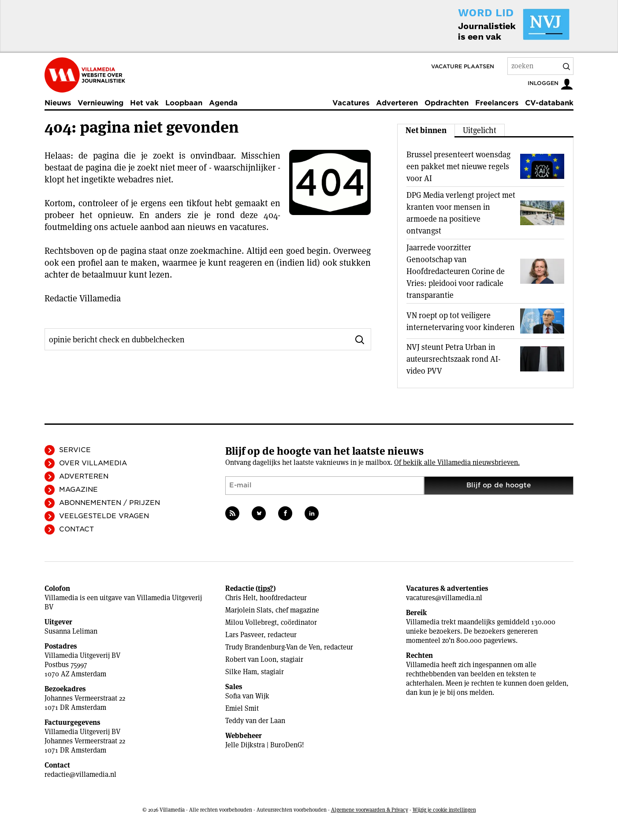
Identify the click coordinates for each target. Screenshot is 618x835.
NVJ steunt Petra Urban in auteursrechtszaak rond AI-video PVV (453, 359)
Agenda (223, 103)
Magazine (78, 490)
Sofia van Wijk (247, 696)
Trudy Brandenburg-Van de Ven (272, 647)
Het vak (144, 103)
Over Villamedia (93, 463)
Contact (76, 529)
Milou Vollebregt (251, 622)
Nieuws (58, 103)
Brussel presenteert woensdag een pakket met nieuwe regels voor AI (458, 166)
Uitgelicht (479, 130)
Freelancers (496, 103)
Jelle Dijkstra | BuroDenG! (264, 745)
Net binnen (426, 130)
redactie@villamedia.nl (80, 774)
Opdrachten (446, 103)
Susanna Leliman (71, 631)
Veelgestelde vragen (104, 516)
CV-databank (549, 103)
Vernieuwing (100, 103)
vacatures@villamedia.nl (444, 597)
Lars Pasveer (244, 634)
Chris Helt (240, 597)
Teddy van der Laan (255, 720)
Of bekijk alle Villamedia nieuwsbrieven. (457, 462)
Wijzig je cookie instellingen (444, 809)
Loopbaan (183, 103)
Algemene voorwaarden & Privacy (369, 809)
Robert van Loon (250, 659)
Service (75, 450)
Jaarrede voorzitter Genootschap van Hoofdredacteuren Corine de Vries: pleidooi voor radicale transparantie (455, 271)
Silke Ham (241, 671)
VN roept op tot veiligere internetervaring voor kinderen (460, 321)
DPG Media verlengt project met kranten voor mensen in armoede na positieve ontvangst (460, 213)
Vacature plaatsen (462, 66)
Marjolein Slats (248, 610)
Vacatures (350, 103)
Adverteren (397, 103)
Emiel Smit (242, 708)
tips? (265, 588)
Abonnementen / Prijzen (109, 503)
